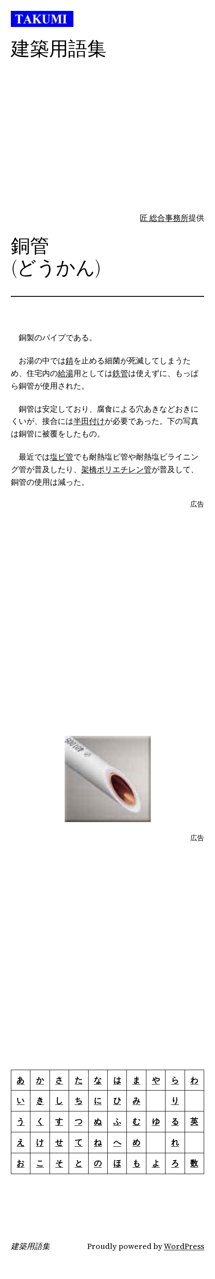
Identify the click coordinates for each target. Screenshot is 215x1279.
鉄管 (120, 373)
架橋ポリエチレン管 (116, 469)
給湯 (65, 373)
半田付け (89, 421)
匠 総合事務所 (164, 217)
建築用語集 (30, 1246)
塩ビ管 (61, 456)
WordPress (184, 1246)
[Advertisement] (102, 150)
